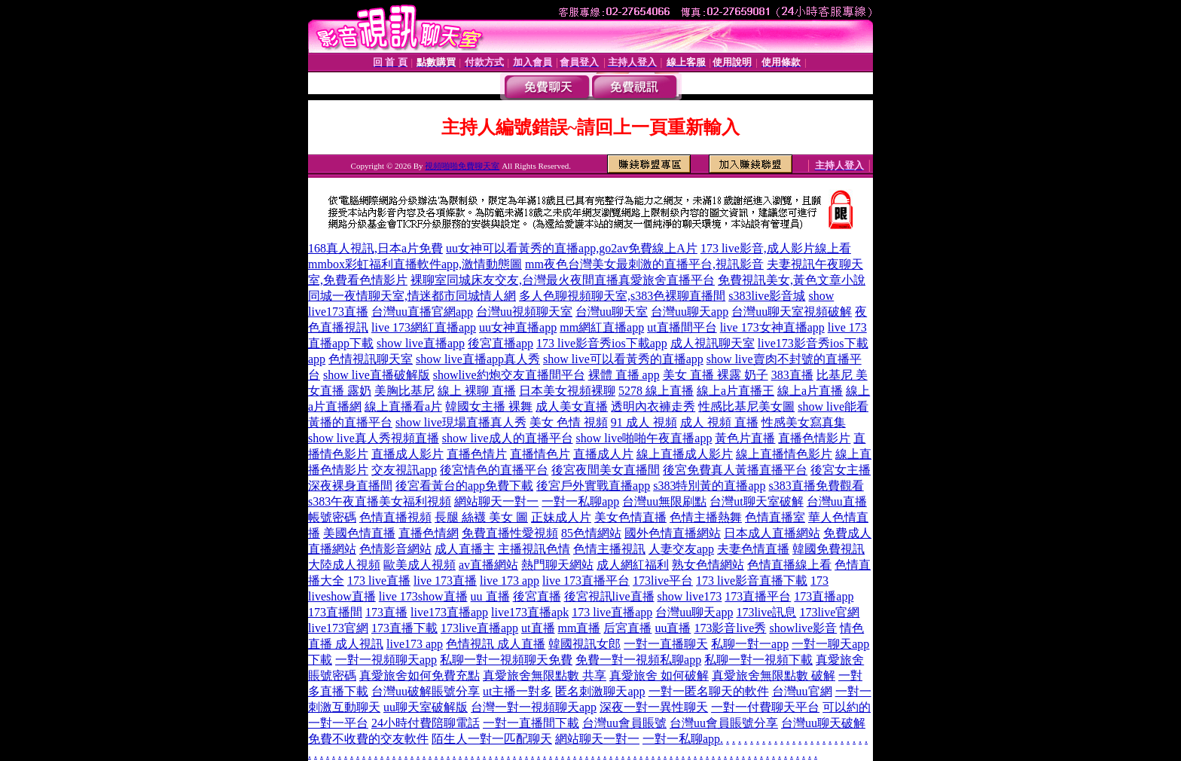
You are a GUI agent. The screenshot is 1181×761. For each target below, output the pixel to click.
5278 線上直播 (656, 390)
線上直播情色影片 (784, 454)
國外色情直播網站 (672, 533)
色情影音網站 (395, 548)
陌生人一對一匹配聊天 (492, 738)
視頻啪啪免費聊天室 (462, 165)
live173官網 (338, 628)
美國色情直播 (359, 533)
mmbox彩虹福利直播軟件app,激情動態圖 (415, 264)
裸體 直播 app (624, 374)
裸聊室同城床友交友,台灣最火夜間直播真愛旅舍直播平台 (562, 280)
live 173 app (509, 580)
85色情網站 (591, 533)
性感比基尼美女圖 (746, 406)
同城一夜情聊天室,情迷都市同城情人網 (412, 295)
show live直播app (421, 343)
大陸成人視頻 (344, 564)
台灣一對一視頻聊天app (534, 707)
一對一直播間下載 (531, 723)
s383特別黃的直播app (709, 485)
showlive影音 (803, 628)
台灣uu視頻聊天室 (524, 311)
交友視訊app (404, 469)
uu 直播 (490, 596)
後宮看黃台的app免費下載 (464, 485)
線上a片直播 (810, 390)
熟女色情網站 (708, 564)
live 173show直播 (423, 596)
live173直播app (449, 612)
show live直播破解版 (376, 374)
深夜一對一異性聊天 (654, 707)
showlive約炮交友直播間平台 (509, 374)
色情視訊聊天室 (370, 359)
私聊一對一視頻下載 (758, 659)
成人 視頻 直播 (719, 422)
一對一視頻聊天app (386, 659)
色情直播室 (775, 517)
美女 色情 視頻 (568, 422)
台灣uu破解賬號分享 (425, 691)
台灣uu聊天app (689, 311)
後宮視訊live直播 (609, 596)
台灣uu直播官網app (422, 311)
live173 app (414, 643)
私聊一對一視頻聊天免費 (506, 659)
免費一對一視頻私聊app (638, 659)
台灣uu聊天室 (611, 311)
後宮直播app (500, 343)
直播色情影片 (814, 438)
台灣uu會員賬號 (624, 723)
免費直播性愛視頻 (510, 533)
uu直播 (673, 628)
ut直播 (537, 628)
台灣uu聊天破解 (823, 723)
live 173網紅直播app (423, 327)
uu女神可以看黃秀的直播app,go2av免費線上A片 (571, 248)
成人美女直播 (572, 406)
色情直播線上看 (789, 564)
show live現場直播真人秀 (460, 422)
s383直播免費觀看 (816, 485)
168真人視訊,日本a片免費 (375, 248)
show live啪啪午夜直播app (644, 438)
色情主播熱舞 (706, 517)
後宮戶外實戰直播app (593, 485)
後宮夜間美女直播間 (605, 469)
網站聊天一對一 (496, 501)
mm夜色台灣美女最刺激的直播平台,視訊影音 (644, 264)
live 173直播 (445, 580)
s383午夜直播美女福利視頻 (379, 501)
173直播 (386, 612)
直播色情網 (428, 533)
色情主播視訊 (609, 548)
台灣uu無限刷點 (664, 501)
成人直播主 (465, 548)
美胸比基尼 (404, 390)
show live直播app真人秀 (478, 359)
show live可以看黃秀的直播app (623, 359)
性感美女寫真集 (803, 422)
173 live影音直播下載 (751, 580)
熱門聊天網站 (557, 564)
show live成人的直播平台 (507, 438)
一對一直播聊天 (666, 643)
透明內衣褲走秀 (653, 406)
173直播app (823, 596)
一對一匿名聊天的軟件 (708, 691)
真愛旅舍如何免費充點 (419, 675)
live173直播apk (530, 612)
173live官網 (829, 612)
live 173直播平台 (586, 580)
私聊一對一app (750, 643)
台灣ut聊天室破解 (756, 501)
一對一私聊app (580, 501)
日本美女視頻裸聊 (567, 390)
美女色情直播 (630, 517)
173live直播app (479, 628)
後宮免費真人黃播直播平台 (735, 469)
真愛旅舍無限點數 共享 (544, 675)
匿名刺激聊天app (600, 691)
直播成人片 (603, 454)
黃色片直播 (745, 438)
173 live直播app (612, 612)
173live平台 (663, 580)
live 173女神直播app (772, 327)
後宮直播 (537, 596)
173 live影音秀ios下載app (601, 343)
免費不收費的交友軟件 (368, 738)
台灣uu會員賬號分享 (724, 723)
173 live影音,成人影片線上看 (775, 248)
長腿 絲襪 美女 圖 (481, 517)
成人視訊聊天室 (712, 343)
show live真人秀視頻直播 (373, 438)
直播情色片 (540, 454)
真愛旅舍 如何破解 (659, 675)
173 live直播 (378, 580)
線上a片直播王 (735, 390)
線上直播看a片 (403, 406)
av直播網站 (488, 564)
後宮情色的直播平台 (494, 469)
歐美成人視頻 (419, 564)
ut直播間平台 (681, 327)
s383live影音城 (766, 295)
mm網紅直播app (602, 327)
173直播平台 (758, 596)
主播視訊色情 (534, 548)
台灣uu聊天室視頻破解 (791, 311)
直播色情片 (477, 454)
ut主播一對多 (517, 691)
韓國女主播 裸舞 (489, 406)
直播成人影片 (407, 454)
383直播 (792, 374)
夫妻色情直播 (753, 548)
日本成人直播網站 (772, 533)
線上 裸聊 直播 (477, 390)
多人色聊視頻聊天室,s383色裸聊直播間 (622, 295)
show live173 (690, 596)
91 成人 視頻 (644, 422)
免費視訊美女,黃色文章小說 (791, 280)
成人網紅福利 (633, 564)
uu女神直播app (518, 327)
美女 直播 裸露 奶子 (715, 374)
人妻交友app (681, 548)
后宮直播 (627, 628)
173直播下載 (404, 628)
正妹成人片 (561, 517)
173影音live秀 (730, 628)
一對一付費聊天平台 (765, 707)
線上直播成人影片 (684, 454)
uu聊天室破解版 (425, 707)
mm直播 (579, 628)
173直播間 (335, 612)
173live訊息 (766, 612)
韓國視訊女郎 (584, 643)
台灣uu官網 (802, 691)
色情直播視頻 (395, 517)
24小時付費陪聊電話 (425, 723)
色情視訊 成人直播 (495, 643)
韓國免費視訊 (828, 548)
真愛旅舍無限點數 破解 (773, 675)
